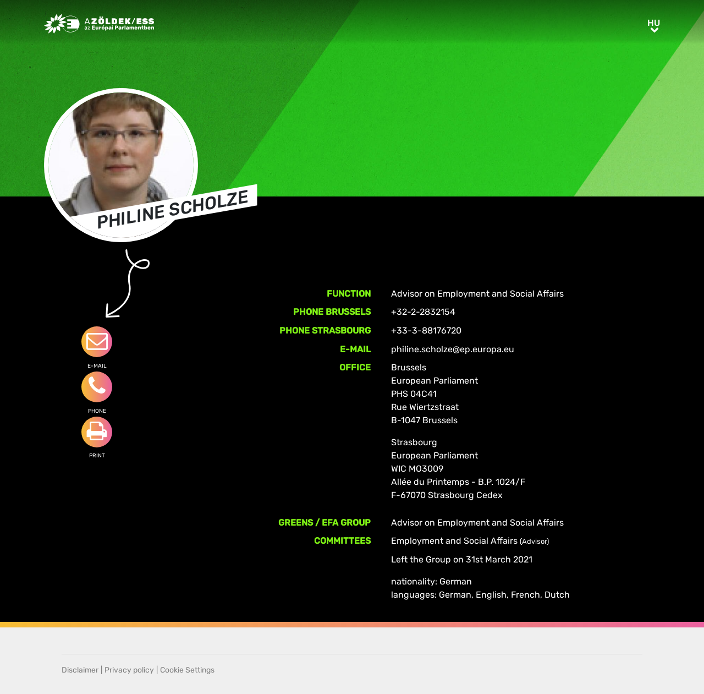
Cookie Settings (187, 670)
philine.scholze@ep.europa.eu (452, 349)
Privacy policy (129, 670)
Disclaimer (80, 670)
